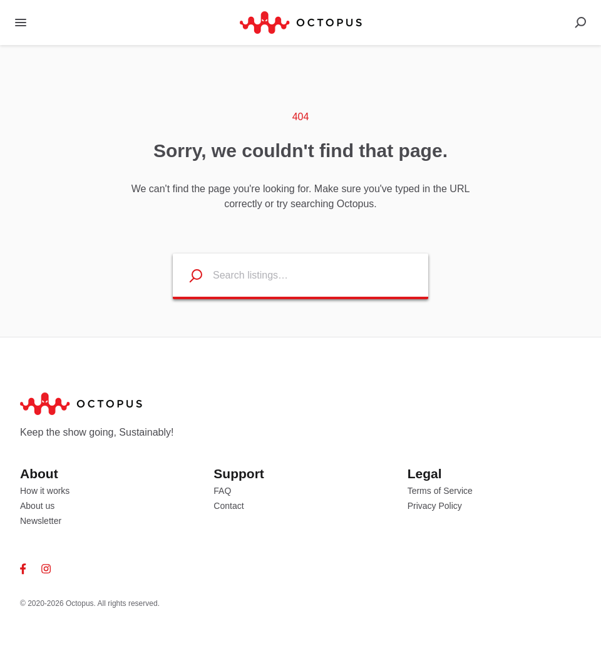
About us (37, 506)
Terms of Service (440, 491)
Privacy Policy (435, 506)
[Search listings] (188, 275)
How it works (44, 491)
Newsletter (40, 521)
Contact (228, 506)
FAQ (222, 491)
